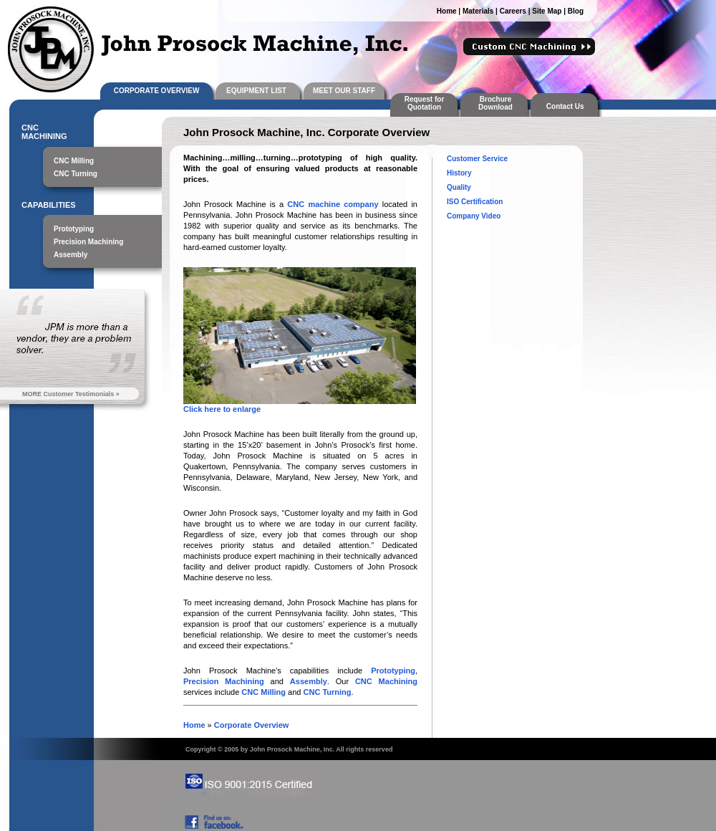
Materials (478, 11)
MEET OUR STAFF (344, 91)
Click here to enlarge (222, 409)
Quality (459, 187)
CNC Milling (74, 161)
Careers (513, 11)
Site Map (546, 11)
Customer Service (477, 159)
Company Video (473, 216)
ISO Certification (475, 202)
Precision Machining (88, 242)
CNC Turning (75, 174)
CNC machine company (332, 204)
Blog (576, 11)
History (459, 173)
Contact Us (567, 106)
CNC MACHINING (44, 131)
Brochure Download (495, 103)
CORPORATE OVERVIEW (157, 91)
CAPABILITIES (48, 205)
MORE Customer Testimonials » (71, 394)
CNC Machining (386, 681)
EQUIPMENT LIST (256, 91)
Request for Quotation (425, 103)
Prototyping (74, 229)
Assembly (70, 255)
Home (447, 11)
